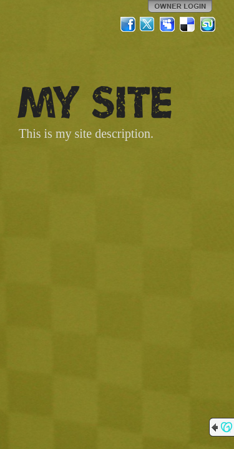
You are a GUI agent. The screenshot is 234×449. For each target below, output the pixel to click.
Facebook (128, 24)
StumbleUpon (208, 24)
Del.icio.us (188, 24)
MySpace (168, 24)
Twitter (148, 24)
